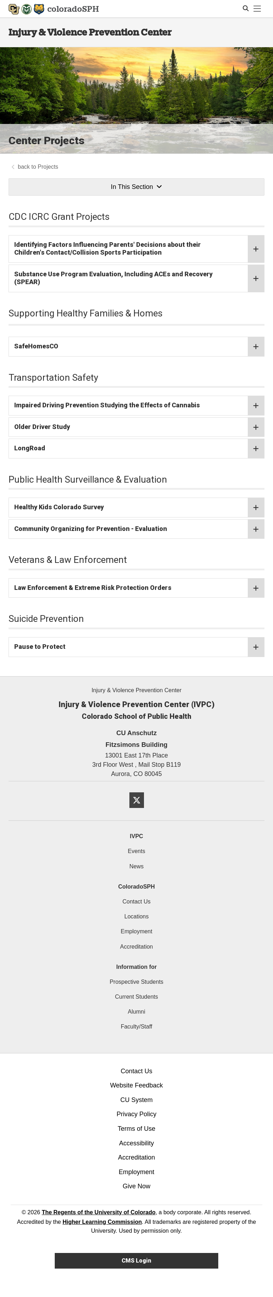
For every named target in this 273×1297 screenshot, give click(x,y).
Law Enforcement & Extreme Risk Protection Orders (139, 588)
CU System (136, 1099)
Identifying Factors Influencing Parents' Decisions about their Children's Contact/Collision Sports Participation (139, 248)
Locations (136, 916)
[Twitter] (136, 811)
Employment (136, 931)
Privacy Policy (136, 1114)
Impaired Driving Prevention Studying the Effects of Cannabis (139, 405)
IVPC (136, 836)
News (136, 866)
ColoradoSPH (136, 887)
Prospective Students (136, 982)
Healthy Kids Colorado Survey (139, 507)
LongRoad (139, 448)
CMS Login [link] (136, 1260)
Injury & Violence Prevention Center (90, 32)
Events (136, 851)
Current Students (136, 997)
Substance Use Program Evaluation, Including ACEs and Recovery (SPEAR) (139, 278)
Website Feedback (136, 1085)
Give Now (136, 1186)
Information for (136, 967)
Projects (48, 167)
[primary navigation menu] (257, 9)
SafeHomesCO (139, 346)
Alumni (136, 1012)
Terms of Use (136, 1128)
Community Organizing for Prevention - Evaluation (139, 529)
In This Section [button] (136, 186)
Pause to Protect (139, 647)
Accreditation (136, 947)
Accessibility (136, 1143)
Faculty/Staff (136, 1027)
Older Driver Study (139, 426)
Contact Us (136, 902)
